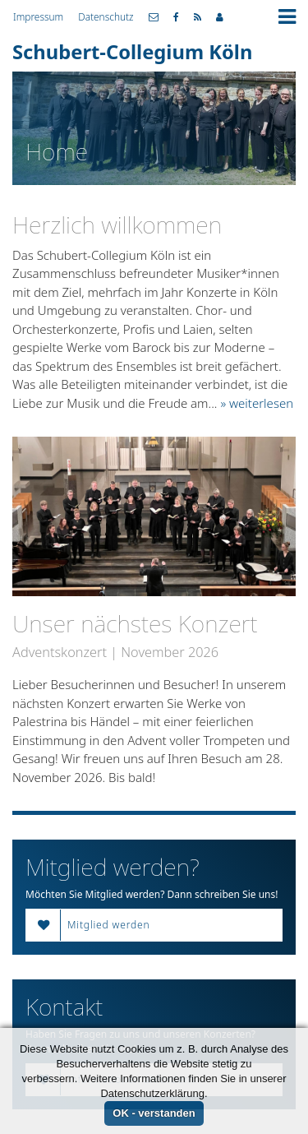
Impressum (38, 16)
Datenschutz (105, 16)
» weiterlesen (256, 403)
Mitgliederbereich (219, 17)
